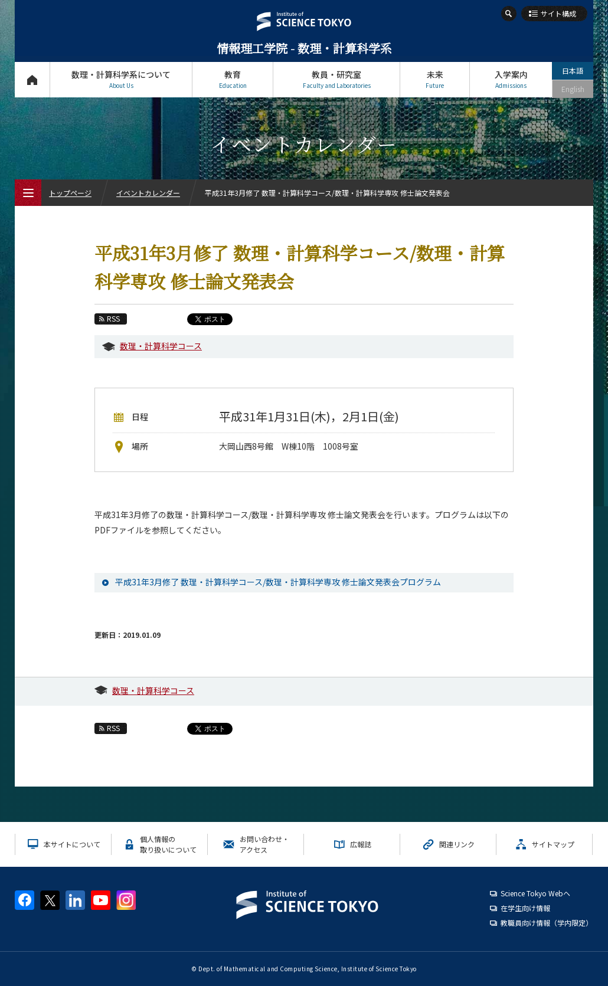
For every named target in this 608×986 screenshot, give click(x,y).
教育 (232, 79)
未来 (434, 79)
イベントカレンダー (148, 193)
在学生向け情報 (525, 908)
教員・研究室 (336, 79)
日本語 (572, 70)
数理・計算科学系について (121, 79)
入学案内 (511, 79)
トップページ (32, 79)
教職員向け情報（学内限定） (547, 923)
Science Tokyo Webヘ (535, 893)
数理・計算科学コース (161, 346)
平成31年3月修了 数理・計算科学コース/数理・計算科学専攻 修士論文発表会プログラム (278, 582)
